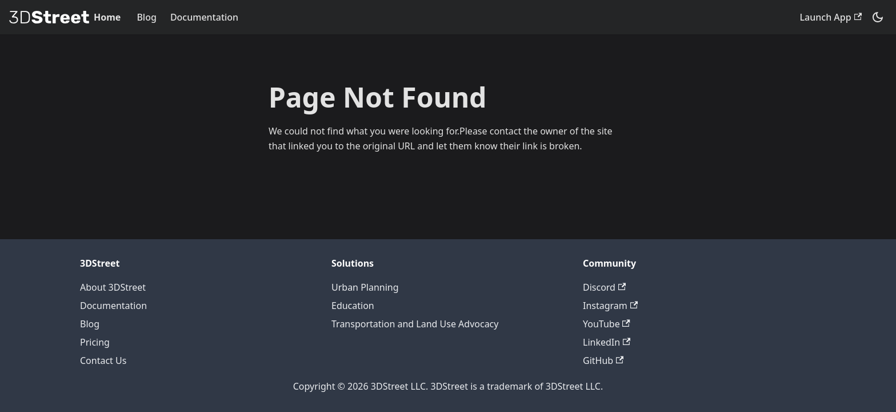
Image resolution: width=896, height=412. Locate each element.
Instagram (610, 305)
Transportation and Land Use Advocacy (414, 324)
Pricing (95, 342)
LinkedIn (606, 342)
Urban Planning (365, 287)
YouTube (606, 324)
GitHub (603, 360)
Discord (604, 287)
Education (352, 305)
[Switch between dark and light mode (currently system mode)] (878, 17)
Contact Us (103, 360)
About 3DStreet (113, 287)
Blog (146, 17)
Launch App (831, 17)
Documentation (204, 17)
